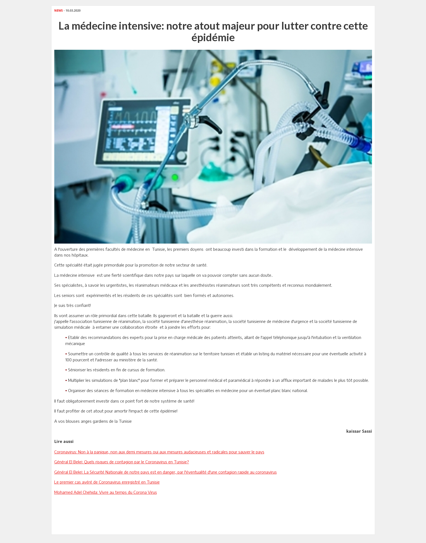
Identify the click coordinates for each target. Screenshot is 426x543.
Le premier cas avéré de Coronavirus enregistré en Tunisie (107, 481)
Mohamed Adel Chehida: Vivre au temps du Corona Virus (105, 492)
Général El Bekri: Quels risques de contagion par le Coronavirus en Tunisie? (121, 461)
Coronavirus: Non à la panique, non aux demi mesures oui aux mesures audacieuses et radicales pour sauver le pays (159, 451)
